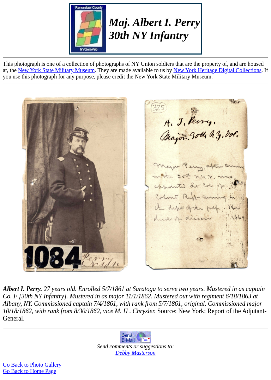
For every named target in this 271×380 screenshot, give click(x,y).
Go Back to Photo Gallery (32, 365)
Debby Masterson (135, 353)
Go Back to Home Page (29, 371)
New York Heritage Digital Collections (217, 70)
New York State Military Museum (56, 70)
